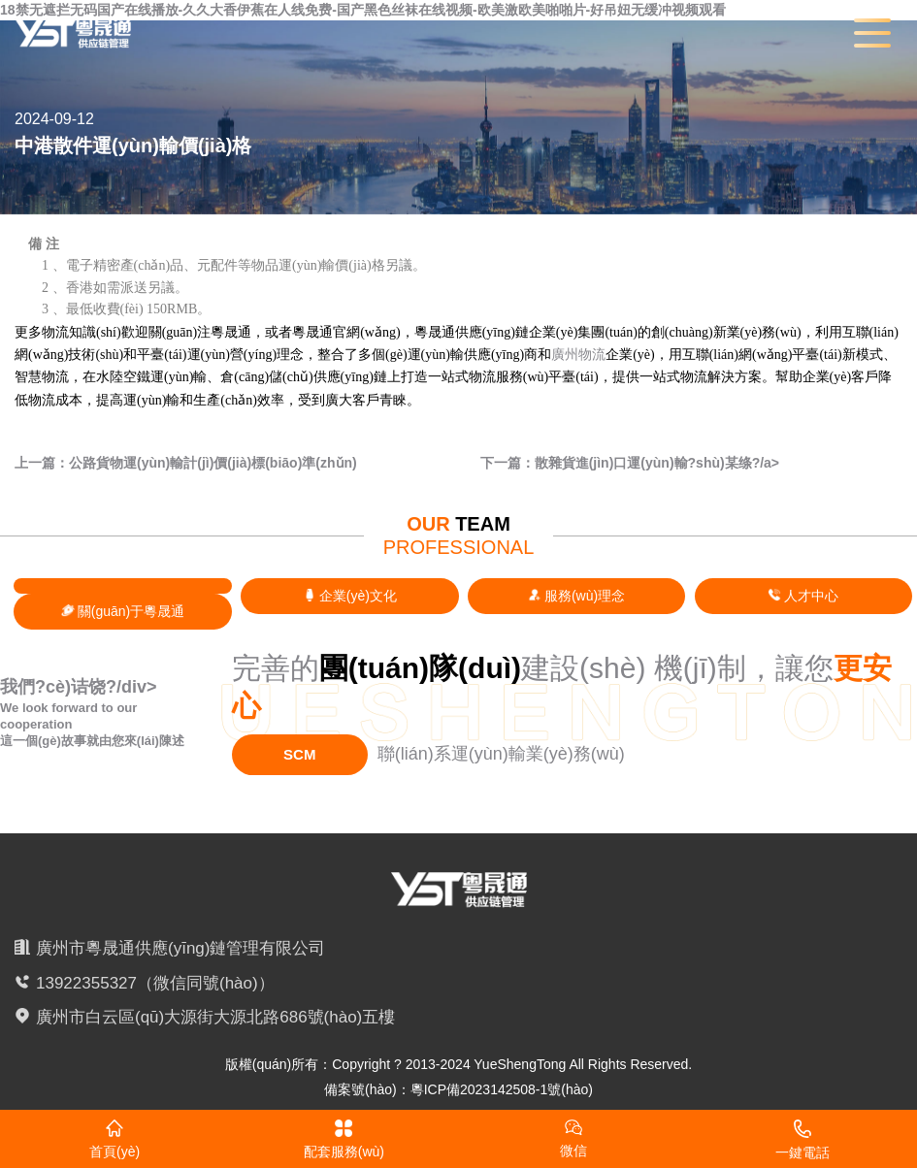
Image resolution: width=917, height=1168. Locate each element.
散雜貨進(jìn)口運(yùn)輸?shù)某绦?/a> (657, 462)
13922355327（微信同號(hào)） (155, 983)
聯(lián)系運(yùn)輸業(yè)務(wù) (501, 753)
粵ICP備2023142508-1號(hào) (501, 1089)
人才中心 (803, 595)
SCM (299, 754)
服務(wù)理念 (576, 595)
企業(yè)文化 (350, 595)
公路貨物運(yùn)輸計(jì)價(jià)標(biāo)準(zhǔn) (213, 462)
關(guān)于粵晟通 (122, 611)
